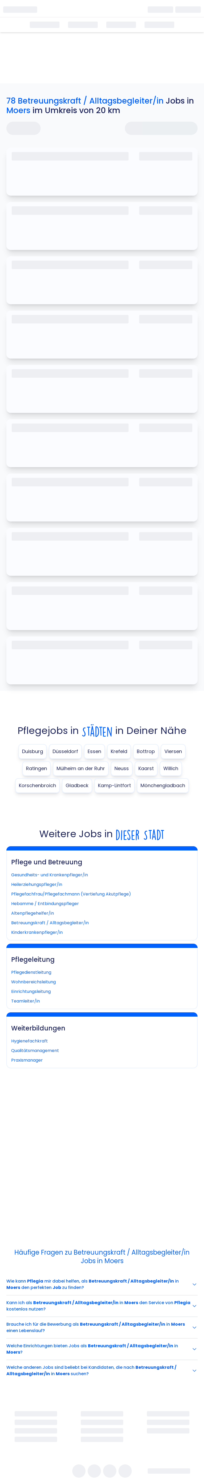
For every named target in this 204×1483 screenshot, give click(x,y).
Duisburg (32, 751)
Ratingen (36, 768)
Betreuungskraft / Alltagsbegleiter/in (50, 923)
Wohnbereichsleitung (33, 982)
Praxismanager (27, 1060)
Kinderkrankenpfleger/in (37, 932)
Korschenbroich (37, 785)
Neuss (121, 768)
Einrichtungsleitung (31, 991)
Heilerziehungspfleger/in (36, 884)
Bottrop (146, 751)
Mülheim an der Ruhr (81, 768)
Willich (170, 768)
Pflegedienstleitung (31, 972)
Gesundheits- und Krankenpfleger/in (49, 875)
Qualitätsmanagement (35, 1050)
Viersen (173, 751)
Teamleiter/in (25, 1001)
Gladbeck (77, 785)
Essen (94, 751)
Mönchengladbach (163, 785)
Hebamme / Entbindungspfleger (45, 904)
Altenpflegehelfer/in (32, 913)
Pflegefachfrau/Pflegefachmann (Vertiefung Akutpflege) (71, 894)
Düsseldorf (65, 751)
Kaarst (146, 768)
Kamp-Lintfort (114, 785)
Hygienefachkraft (29, 1041)
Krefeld (119, 751)
